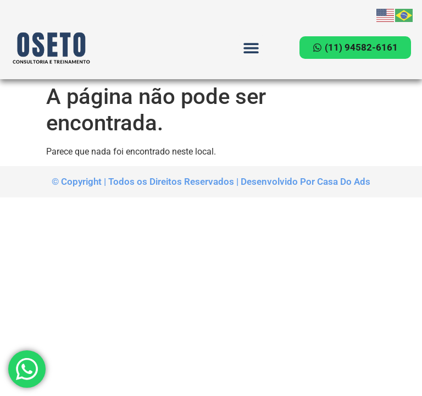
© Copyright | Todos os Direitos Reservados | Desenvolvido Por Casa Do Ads (211, 181)
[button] (250, 47)
